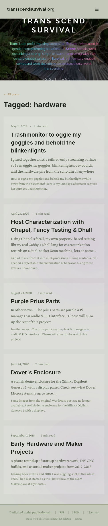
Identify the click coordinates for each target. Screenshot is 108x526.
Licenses (93, 512)
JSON (75, 512)
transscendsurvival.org (31, 9)
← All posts (11, 94)
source (78, 518)
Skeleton (66, 518)
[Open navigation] (97, 9)
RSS (61, 512)
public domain (41, 512)
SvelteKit (53, 518)
